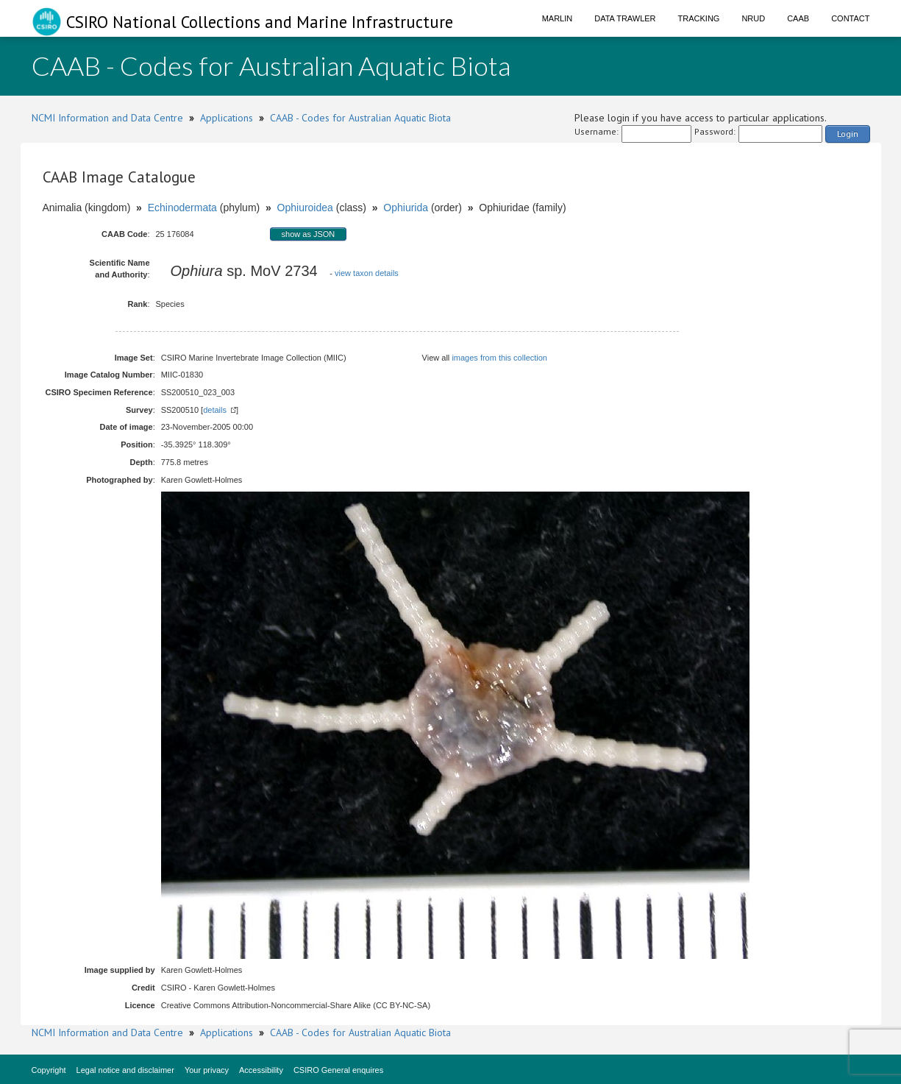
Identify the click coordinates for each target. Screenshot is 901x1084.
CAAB (798, 18)
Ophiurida (405, 207)
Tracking (699, 18)
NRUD (753, 18)
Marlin (557, 18)
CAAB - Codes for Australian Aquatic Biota (360, 117)
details (215, 409)
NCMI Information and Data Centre (107, 117)
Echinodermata (182, 207)
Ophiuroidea (305, 207)
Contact (850, 18)
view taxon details (367, 273)
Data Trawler (624, 18)
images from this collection (499, 357)
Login (847, 133)
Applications (226, 117)
